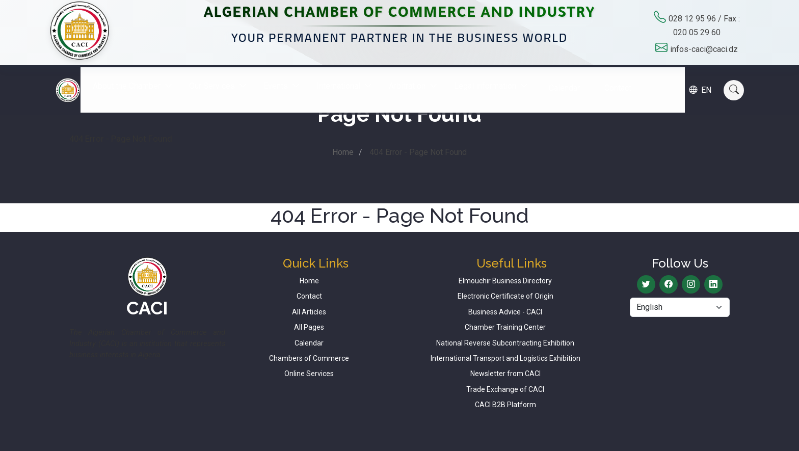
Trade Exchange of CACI (505, 389)
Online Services (309, 373)
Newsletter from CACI (505, 373)
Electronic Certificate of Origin (505, 296)
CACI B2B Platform (505, 405)
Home (343, 152)
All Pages (309, 327)
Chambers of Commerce (309, 358)
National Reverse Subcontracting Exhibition (505, 343)
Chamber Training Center (505, 327)
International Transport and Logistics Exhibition (505, 358)
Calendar (572, 80)
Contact (626, 80)
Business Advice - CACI (505, 312)
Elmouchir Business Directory (505, 281)
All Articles (309, 312)
